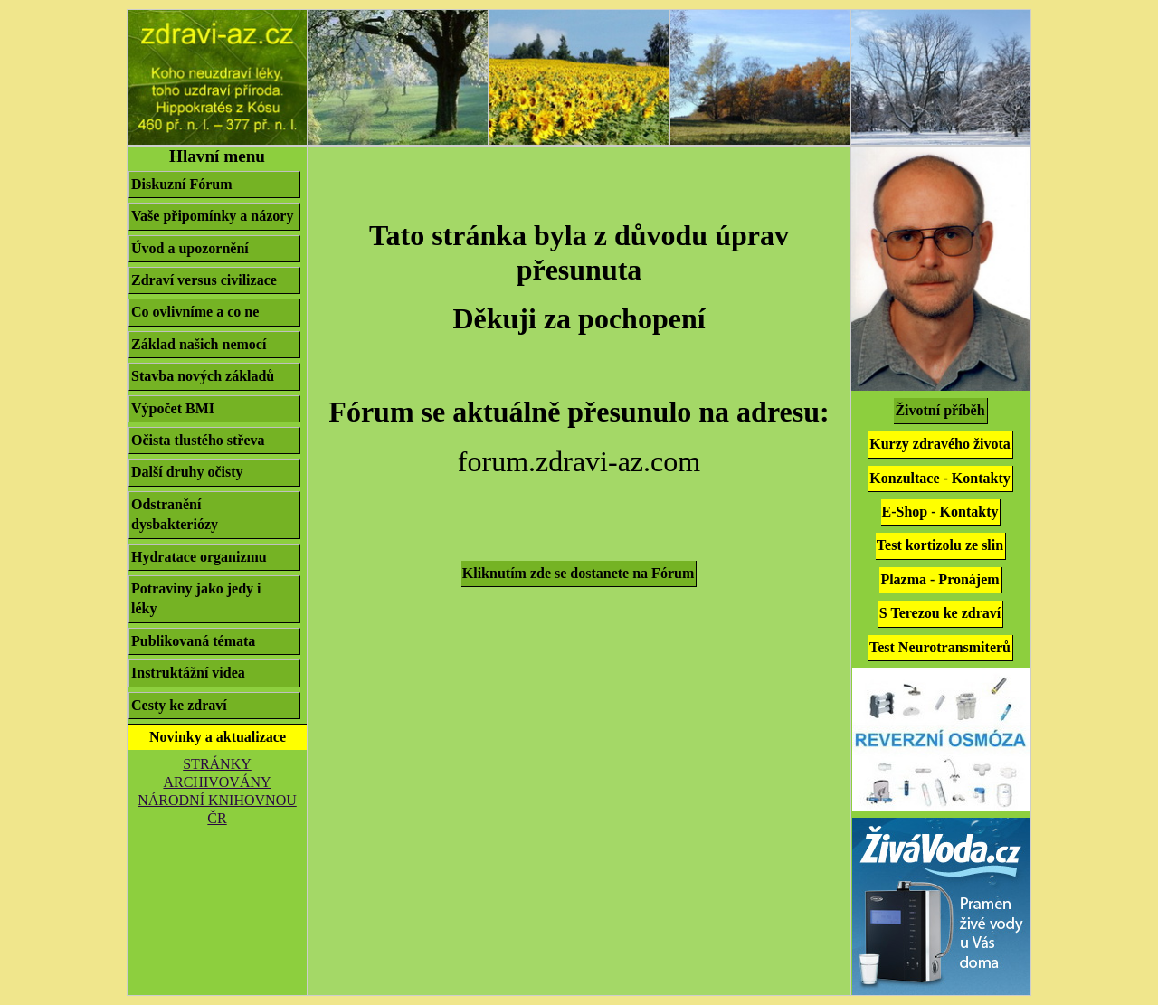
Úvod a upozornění (190, 248)
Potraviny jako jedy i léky (214, 598)
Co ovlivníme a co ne (202, 312)
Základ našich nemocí (198, 344)
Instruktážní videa (188, 672)
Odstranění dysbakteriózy (214, 514)
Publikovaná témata (193, 641)
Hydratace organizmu (206, 557)
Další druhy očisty (194, 472)
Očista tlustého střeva (205, 440)
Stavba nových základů (210, 376)
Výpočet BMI (172, 408)
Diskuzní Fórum (182, 184)
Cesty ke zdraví (179, 705)
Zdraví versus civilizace (204, 280)
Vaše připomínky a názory (212, 215)
